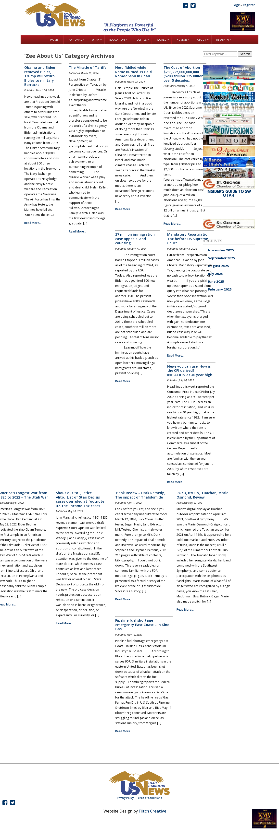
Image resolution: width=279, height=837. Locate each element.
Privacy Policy (125, 798)
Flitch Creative (152, 811)
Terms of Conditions (149, 798)
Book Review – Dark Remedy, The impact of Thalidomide (140, 495)
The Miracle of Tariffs (87, 67)
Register (249, 5)
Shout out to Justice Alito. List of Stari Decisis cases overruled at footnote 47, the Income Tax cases (80, 499)
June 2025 (216, 281)
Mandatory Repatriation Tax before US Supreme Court (188, 238)
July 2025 (215, 273)
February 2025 (220, 289)
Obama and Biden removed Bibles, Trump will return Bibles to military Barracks (39, 76)
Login (237, 5)
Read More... (32, 223)
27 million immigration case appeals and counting (135, 238)
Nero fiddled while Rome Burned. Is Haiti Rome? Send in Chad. (133, 71)
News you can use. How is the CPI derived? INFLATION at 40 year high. (190, 370)
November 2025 (221, 250)
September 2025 (221, 258)
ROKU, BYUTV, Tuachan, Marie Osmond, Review (202, 495)
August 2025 (218, 266)
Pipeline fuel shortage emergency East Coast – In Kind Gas (142, 624)
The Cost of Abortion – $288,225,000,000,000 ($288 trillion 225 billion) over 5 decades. (184, 74)
